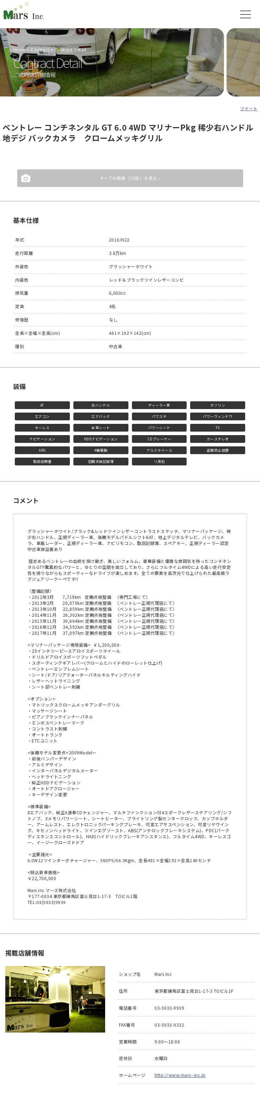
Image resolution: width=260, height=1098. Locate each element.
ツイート (249, 108)
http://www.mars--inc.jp (180, 1075)
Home (19, 49)
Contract (40, 49)
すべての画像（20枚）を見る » (130, 178)
